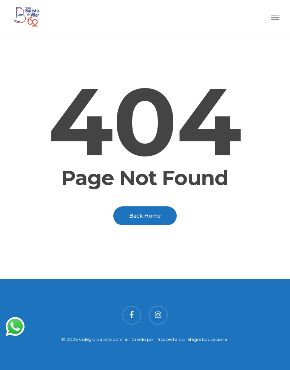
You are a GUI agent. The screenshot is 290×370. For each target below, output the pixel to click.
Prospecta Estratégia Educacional (192, 339)
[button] (275, 17)
